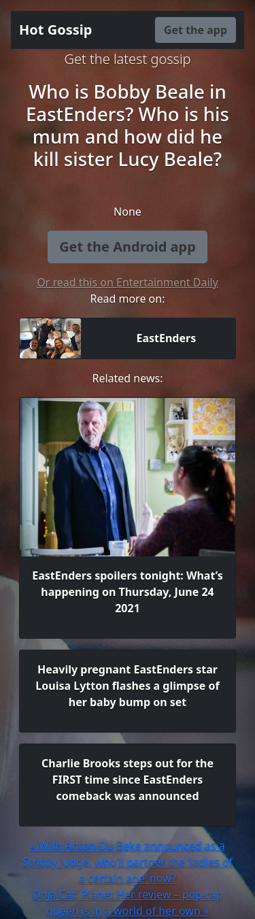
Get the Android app (127, 246)
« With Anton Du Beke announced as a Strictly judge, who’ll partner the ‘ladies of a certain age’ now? (127, 862)
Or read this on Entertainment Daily (127, 282)
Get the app (195, 29)
